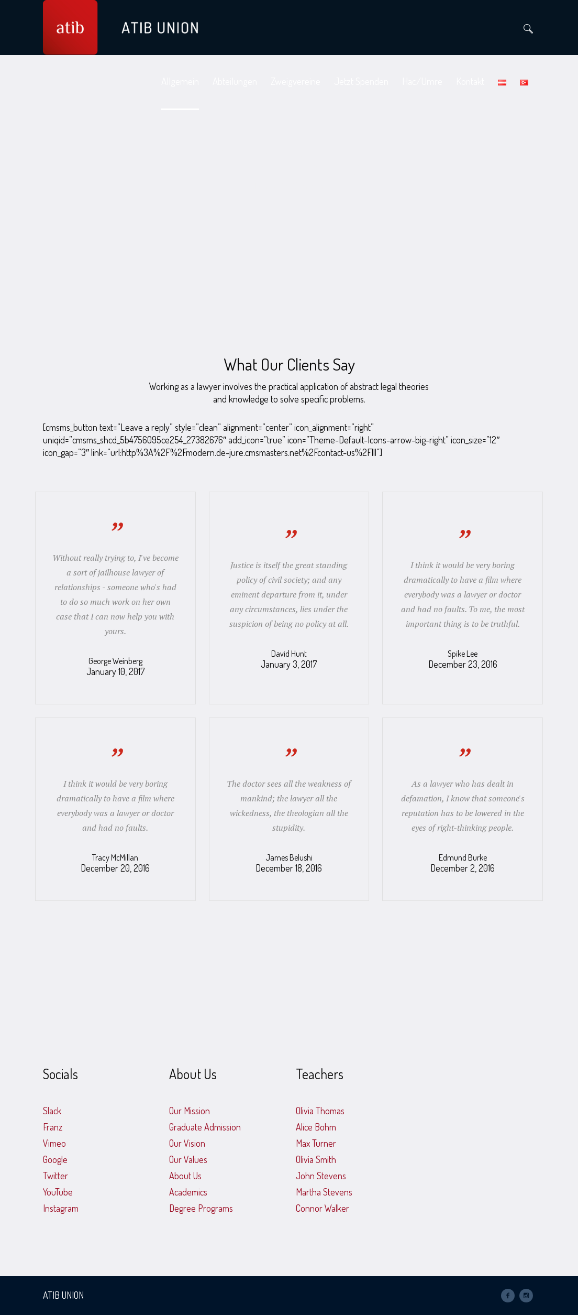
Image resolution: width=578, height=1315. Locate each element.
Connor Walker (322, 1208)
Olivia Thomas (320, 1110)
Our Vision (187, 1143)
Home (261, 186)
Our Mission (189, 1110)
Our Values (188, 1159)
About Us (185, 1175)
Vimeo (54, 1143)
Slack (52, 1110)
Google (55, 1159)
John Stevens (321, 1175)
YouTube (58, 1192)
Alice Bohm (316, 1127)
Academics (188, 1192)
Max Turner (316, 1143)
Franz (52, 1127)
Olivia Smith (316, 1159)
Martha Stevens (324, 1192)
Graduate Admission (205, 1127)
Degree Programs (201, 1208)
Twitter (55, 1175)
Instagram (61, 1208)
